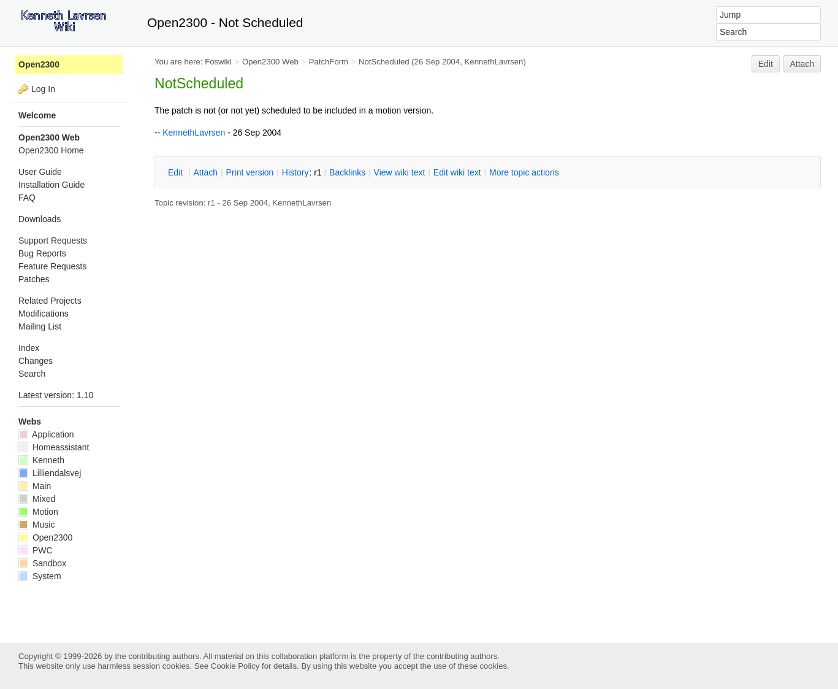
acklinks (347, 172)
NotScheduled (384, 61)
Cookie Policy (235, 666)
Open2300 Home (51, 150)
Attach (802, 64)
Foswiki (218, 61)
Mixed (36, 499)
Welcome (37, 115)
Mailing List (39, 326)
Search (31, 374)
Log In (43, 89)
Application (46, 434)
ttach (205, 172)
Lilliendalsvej (49, 473)
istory (295, 172)
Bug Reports (42, 253)
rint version (250, 172)
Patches (34, 279)
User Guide (40, 172)
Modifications (43, 313)
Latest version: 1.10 (55, 395)
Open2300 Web (270, 61)
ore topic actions (524, 172)
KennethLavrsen (494, 61)
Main (34, 486)
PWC (35, 550)
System (39, 576)
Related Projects (50, 301)
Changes (35, 361)
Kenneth (41, 460)
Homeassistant (53, 447)
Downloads (39, 219)
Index (28, 348)
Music (36, 524)
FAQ (27, 197)
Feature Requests (52, 266)
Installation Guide (51, 185)
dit (176, 172)
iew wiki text (399, 172)
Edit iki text (457, 172)
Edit (765, 64)
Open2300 (38, 64)
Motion (38, 512)
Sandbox (42, 563)
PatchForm (328, 61)
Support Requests (52, 240)
